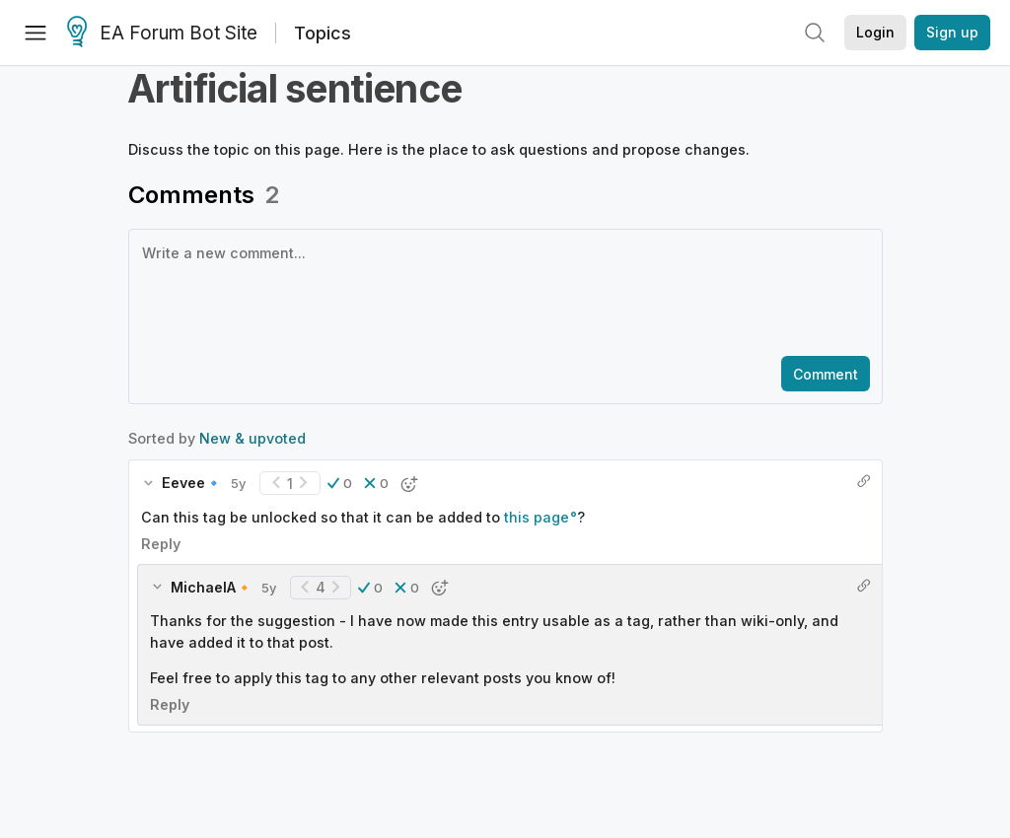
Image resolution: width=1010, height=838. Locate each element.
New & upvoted (252, 349)
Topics (322, 33)
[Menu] (35, 32)
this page (536, 428)
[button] (340, 394)
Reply (160, 455)
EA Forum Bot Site (162, 33)
